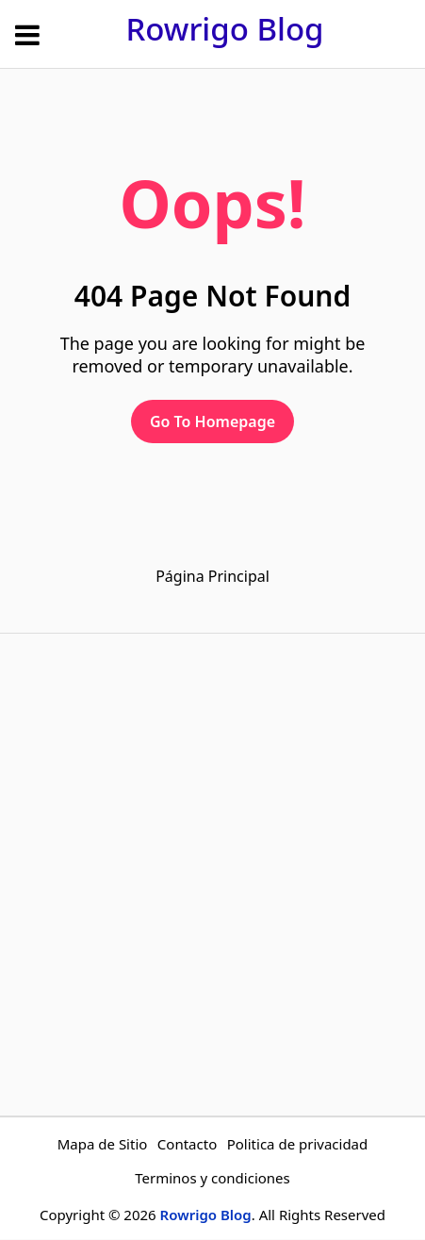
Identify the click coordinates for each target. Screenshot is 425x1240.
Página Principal (212, 576)
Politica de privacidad (297, 1143)
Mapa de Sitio (102, 1143)
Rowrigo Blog (224, 29)
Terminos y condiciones (212, 1177)
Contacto (187, 1143)
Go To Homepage (212, 421)
